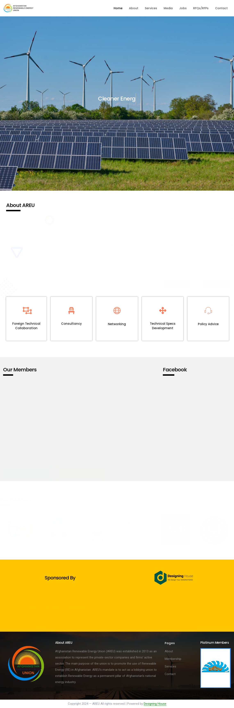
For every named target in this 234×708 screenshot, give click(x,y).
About (133, 8)
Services (151, 8)
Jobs (183, 8)
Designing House (155, 704)
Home (118, 8)
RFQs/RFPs (201, 8)
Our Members (20, 369)
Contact (221, 8)
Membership (173, 659)
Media (168, 8)
